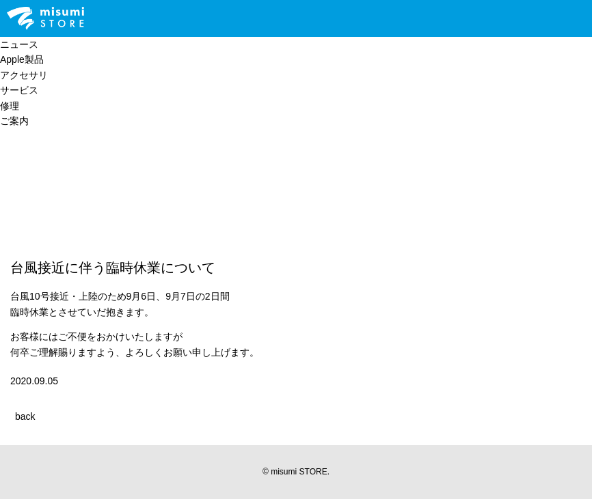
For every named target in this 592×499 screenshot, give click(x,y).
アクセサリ (24, 75)
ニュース (19, 44)
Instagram (196, 18)
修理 (9, 105)
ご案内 (14, 120)
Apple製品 (22, 59)
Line (128, 18)
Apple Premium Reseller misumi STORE (45, 18)
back (25, 416)
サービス (19, 90)
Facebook (219, 18)
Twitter (173, 18)
